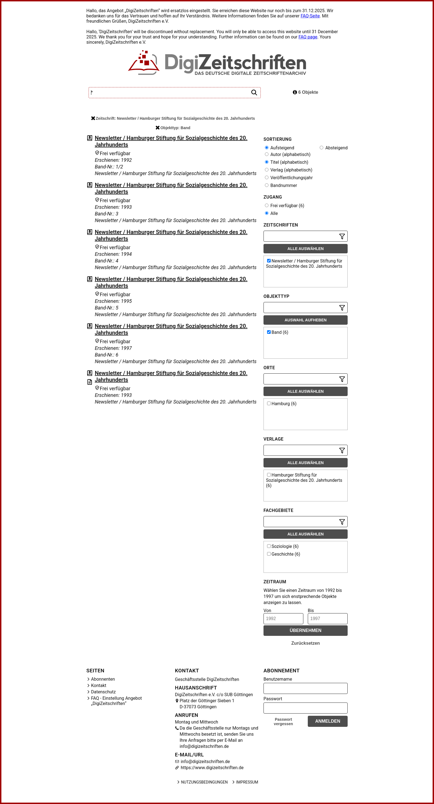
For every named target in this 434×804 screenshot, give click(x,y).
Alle (271, 213)
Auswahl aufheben (306, 320)
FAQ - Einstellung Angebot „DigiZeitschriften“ (116, 701)
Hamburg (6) (281, 403)
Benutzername (278, 679)
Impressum (244, 782)
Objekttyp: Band (173, 128)
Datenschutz (103, 691)
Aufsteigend (279, 147)
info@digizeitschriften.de (205, 761)
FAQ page (307, 37)
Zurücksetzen (305, 643)
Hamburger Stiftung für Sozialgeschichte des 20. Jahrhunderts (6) (304, 480)
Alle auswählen (306, 248)
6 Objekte (305, 92)
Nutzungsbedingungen (202, 782)
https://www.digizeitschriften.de (212, 767)
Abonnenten (103, 679)
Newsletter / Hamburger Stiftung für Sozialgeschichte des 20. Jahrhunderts (304, 263)
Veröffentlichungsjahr (289, 177)
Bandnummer (281, 185)
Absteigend (334, 147)
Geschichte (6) (283, 554)
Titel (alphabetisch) (286, 162)
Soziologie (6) (283, 546)
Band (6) (277, 332)
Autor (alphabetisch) (288, 154)
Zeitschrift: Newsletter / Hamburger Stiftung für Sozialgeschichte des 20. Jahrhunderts (173, 118)
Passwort (273, 698)
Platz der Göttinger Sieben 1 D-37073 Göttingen (207, 703)
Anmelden (327, 721)
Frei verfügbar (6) (284, 205)
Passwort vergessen (283, 721)
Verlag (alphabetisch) (288, 170)
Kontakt (98, 685)
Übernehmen (306, 630)
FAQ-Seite (310, 16)
